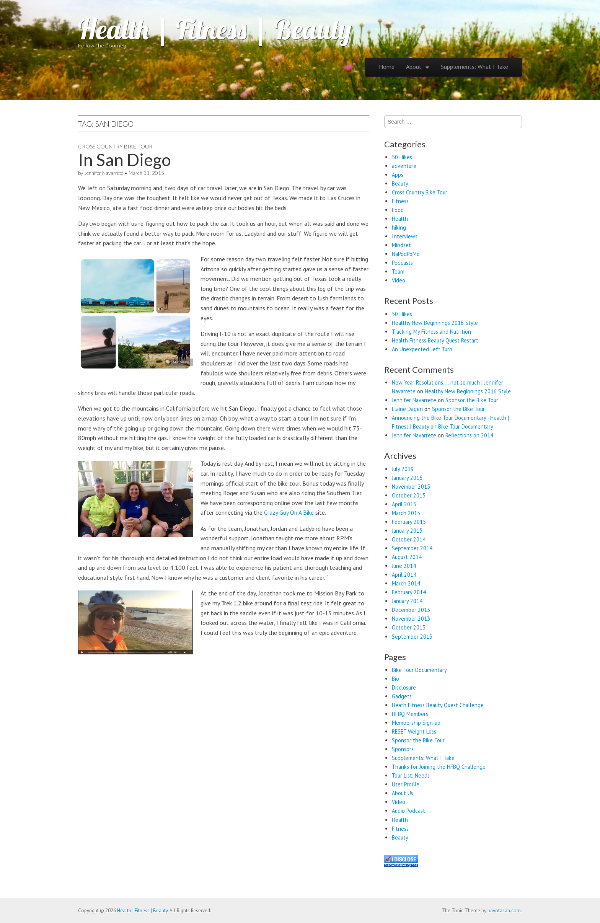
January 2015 (407, 530)
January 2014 (407, 601)
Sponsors (403, 749)
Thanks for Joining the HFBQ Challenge (439, 766)
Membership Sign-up (416, 722)
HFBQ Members (410, 714)
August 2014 (407, 557)
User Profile (405, 784)
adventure (404, 166)
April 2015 (404, 504)
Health (400, 218)
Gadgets (402, 696)
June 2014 (404, 565)
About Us (402, 793)
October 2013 (409, 627)
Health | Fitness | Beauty (214, 29)
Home (387, 66)
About (414, 66)
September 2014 (412, 548)
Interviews (404, 236)
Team (398, 271)
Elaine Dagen (407, 409)
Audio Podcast (408, 810)
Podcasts (402, 262)
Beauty (400, 183)
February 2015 (409, 521)
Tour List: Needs (411, 775)
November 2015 (411, 486)
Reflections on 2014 (469, 435)
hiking (399, 227)
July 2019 (403, 469)
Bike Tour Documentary (465, 426)
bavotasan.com (504, 910)
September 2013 (412, 636)
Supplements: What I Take (474, 66)
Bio (395, 678)
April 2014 (404, 574)
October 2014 (409, 539)
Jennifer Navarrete (103, 173)
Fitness (400, 201)
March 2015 (406, 513)
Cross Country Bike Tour (115, 146)
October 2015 (409, 495)
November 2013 (411, 618)
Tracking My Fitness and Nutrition (431, 331)
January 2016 (407, 477)
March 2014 (406, 583)
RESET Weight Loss (414, 731)
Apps (397, 174)
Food (398, 210)
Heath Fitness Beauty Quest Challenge (438, 705)
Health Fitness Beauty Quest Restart (435, 340)
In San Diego (124, 160)
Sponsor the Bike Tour (471, 400)
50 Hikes (402, 157)
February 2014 (409, 592)
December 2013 (411, 609)
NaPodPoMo (406, 254)
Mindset (401, 245)
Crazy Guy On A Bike (289, 512)
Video (398, 280)
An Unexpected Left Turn (422, 349)
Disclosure (404, 687)
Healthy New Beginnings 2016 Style (435, 322)
